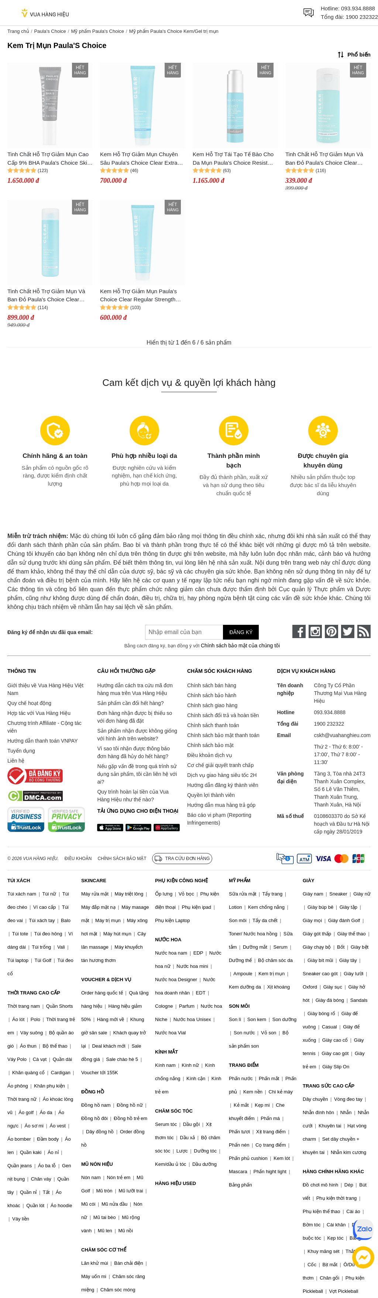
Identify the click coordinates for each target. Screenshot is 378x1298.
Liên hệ (15, 761)
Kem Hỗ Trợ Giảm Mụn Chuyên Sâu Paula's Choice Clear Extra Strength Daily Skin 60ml (139, 159)
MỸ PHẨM (239, 880)
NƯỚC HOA (168, 939)
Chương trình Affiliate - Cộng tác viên (44, 727)
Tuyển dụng (21, 751)
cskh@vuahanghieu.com (342, 735)
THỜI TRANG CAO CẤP (33, 993)
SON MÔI (239, 1006)
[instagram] (315, 631)
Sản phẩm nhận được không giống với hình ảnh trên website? (137, 735)
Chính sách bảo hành (211, 695)
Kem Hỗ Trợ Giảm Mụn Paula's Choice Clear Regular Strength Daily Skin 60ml (138, 296)
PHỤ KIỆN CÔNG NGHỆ (181, 880)
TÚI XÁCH (18, 880)
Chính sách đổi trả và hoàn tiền (223, 715)
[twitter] (347, 631)
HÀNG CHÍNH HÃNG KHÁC (333, 1171)
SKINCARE (93, 880)
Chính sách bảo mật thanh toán (223, 735)
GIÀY (309, 880)
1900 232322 (362, 17)
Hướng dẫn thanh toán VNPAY (42, 741)
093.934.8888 (358, 8)
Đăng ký (240, 632)
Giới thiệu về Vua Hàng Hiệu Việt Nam (45, 689)
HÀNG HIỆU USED (175, 1183)
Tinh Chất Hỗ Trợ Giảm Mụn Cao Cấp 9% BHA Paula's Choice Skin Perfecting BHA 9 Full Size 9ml (48, 159)
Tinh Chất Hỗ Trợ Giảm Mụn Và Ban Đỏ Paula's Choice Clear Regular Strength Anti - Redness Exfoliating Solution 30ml (325, 159)
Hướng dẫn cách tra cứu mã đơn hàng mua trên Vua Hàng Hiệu (134, 689)
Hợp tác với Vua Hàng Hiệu (39, 713)
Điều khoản (78, 858)
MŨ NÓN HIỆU (97, 1164)
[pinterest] (331, 631)
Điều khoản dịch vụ (209, 755)
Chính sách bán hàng (211, 685)
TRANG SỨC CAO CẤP (328, 1086)
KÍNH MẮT (166, 1052)
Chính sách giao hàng (212, 705)
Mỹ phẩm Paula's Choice (97, 31)
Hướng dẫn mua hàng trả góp (221, 805)
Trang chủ (18, 31)
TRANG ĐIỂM (244, 1065)
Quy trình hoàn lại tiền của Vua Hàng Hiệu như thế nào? (132, 795)
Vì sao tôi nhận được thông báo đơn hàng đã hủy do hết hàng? (133, 752)
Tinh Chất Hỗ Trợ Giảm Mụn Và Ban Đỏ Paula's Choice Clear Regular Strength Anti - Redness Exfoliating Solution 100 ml (47, 296)
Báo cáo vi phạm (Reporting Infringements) (219, 819)
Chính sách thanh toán (213, 725)
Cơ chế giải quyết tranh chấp (220, 765)
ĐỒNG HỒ (92, 1092)
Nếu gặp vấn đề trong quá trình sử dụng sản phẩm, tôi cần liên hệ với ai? (137, 774)
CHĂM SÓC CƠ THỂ (103, 1250)
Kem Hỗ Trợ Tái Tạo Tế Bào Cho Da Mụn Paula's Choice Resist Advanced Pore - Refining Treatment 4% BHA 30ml (233, 159)
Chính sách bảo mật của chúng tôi (240, 645)
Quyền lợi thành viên (211, 795)
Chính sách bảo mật (210, 745)
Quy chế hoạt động (29, 703)
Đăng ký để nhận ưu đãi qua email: (50, 632)
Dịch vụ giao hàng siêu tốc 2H (222, 775)
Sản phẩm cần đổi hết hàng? (130, 703)
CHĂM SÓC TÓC (174, 1111)
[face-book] (299, 631)
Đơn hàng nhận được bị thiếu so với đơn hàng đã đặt (134, 717)
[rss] (364, 631)
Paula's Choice (50, 31)
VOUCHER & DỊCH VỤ (106, 979)
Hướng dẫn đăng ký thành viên (222, 785)
